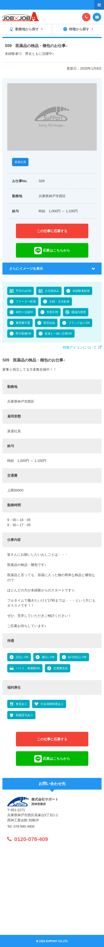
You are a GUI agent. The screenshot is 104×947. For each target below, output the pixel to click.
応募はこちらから (56, 250)
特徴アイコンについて (80, 347)
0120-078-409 (31, 839)
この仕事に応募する (52, 231)
